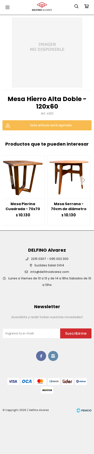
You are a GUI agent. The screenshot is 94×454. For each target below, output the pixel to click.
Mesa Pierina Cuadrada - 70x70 (23, 206)
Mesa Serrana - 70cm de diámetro (68, 206)
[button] (85, 190)
